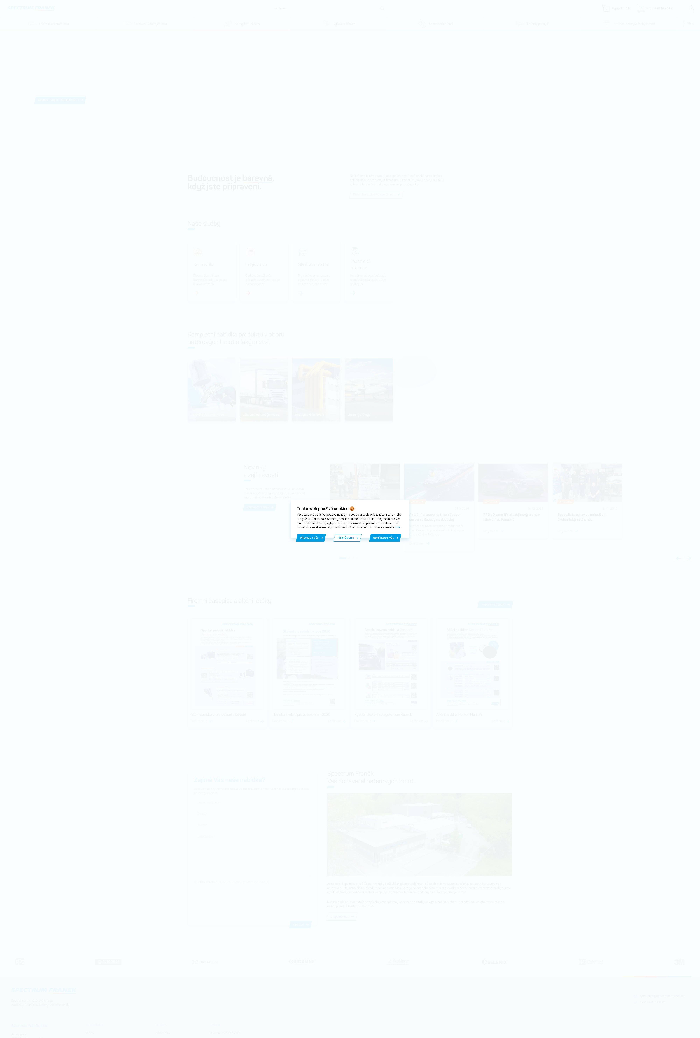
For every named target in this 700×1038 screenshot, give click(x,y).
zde (398, 527)
